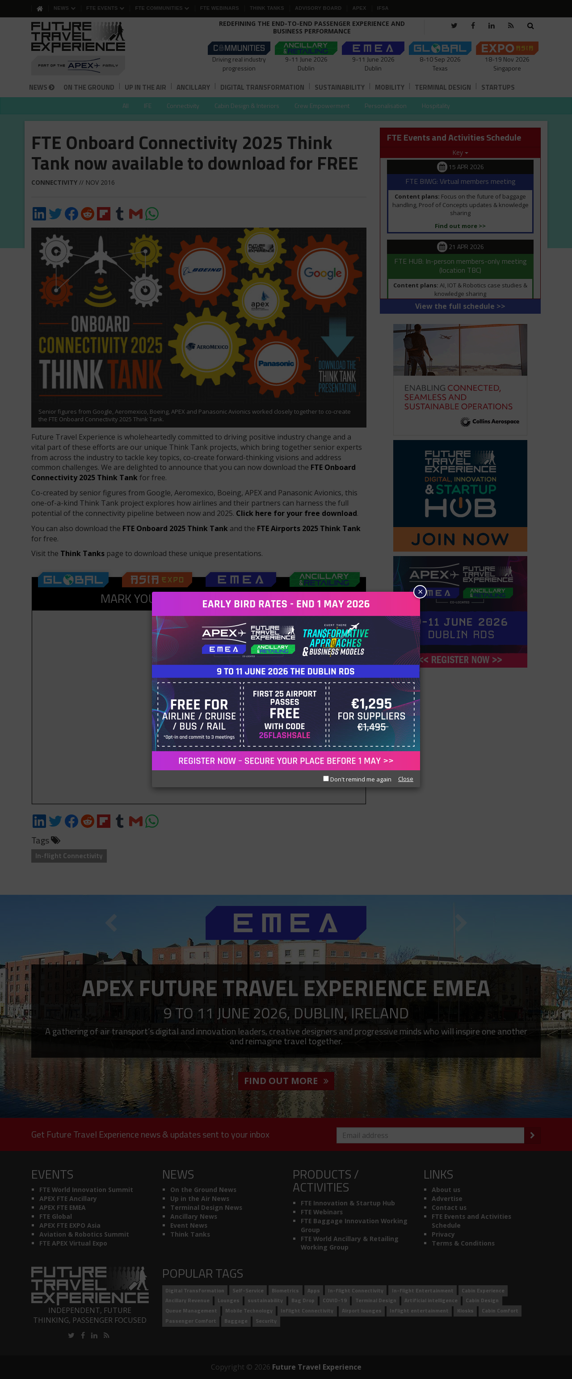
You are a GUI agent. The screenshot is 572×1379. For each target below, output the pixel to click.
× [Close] (420, 592)
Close (405, 779)
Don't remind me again (357, 779)
